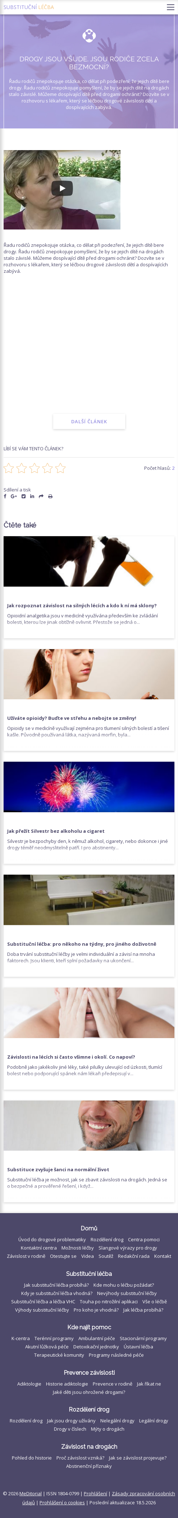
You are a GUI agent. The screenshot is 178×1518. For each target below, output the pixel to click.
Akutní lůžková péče (47, 1346)
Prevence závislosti (89, 1372)
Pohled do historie (32, 1457)
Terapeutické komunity (59, 1355)
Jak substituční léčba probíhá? (56, 1285)
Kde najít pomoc (89, 1327)
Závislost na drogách (89, 1446)
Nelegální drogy (117, 1420)
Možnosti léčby (77, 1247)
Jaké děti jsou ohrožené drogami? (89, 1392)
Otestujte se (63, 1256)
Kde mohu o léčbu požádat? (123, 1285)
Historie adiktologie (67, 1384)
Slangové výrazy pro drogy (128, 1247)
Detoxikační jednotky (96, 1346)
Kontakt (162, 1256)
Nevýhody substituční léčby (127, 1293)
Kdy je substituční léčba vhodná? (56, 1293)
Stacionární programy (143, 1338)
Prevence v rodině (112, 1384)
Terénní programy (54, 1338)
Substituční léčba (89, 1273)
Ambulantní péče (96, 1338)
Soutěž (106, 1256)
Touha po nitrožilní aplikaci (109, 1301)
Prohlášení (95, 1493)
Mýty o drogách (107, 1429)
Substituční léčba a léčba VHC (43, 1301)
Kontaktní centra (39, 1247)
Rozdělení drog (107, 1239)
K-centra (21, 1338)
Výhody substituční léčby (42, 1310)
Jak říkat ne (149, 1384)
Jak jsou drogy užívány (71, 1420)
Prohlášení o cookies (62, 1502)
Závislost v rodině (26, 1256)
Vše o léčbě (154, 1301)
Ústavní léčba (138, 1346)
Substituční (29, 7)
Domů (89, 1228)
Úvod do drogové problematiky (52, 1239)
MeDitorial (30, 1493)
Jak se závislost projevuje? (137, 1457)
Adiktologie (29, 1384)
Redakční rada (134, 1256)
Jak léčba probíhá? (143, 1310)
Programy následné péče (116, 1355)
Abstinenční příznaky (89, 1466)
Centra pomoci (144, 1239)
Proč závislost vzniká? (80, 1457)
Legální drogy (153, 1420)
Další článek (89, 421)
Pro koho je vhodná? (96, 1310)
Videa (87, 1256)
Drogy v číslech (70, 1429)
